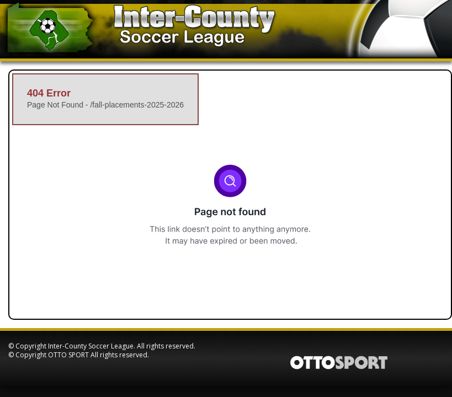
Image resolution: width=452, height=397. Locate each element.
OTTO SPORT (68, 355)
